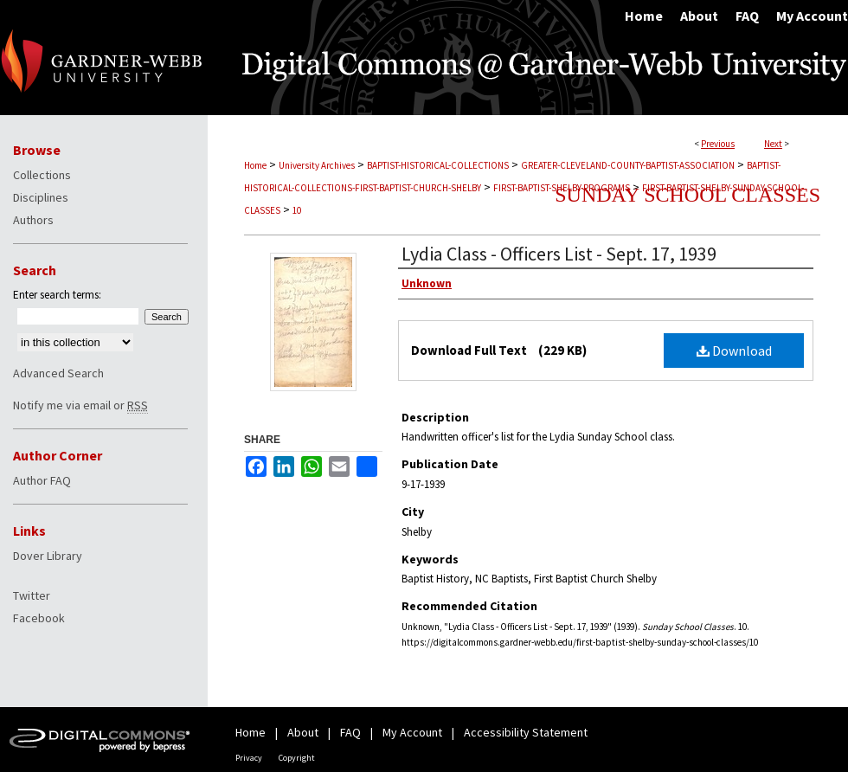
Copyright (297, 757)
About (302, 732)
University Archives (317, 165)
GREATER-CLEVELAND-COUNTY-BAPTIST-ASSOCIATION (628, 165)
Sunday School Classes (687, 194)
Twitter (31, 595)
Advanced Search (58, 373)
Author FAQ (42, 480)
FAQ (350, 732)
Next (773, 144)
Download (734, 350)
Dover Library (47, 555)
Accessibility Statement (526, 732)
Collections (42, 175)
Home (255, 165)
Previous (718, 144)
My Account (412, 732)
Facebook (39, 618)
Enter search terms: (57, 294)
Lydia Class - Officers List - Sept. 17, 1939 (559, 253)
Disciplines (40, 197)
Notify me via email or (80, 405)
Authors (33, 220)
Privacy (248, 757)
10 (296, 210)
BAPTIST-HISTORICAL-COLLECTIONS (438, 165)
